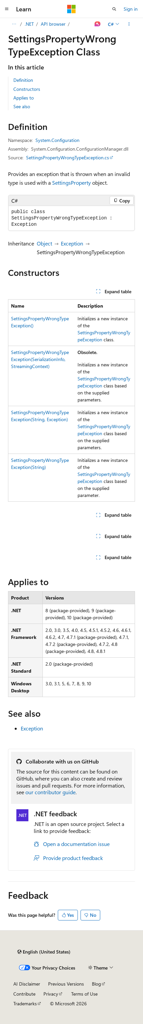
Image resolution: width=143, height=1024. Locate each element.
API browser (53, 24)
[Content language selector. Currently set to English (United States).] (44, 952)
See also (21, 106)
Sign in (131, 9)
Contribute (24, 994)
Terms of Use (84, 994)
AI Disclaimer (26, 984)
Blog (96, 984)
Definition (23, 80)
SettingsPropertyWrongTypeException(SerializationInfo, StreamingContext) (40, 359)
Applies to (23, 98)
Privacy (50, 994)
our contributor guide (50, 792)
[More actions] (129, 24)
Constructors (26, 89)
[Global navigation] (6, 9)
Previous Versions (66, 984)
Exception (72, 243)
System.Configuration (57, 140)
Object (44, 243)
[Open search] (114, 9)
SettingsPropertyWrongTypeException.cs (67, 157)
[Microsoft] (71, 9)
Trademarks (25, 1003)
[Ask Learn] (97, 24)
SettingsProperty (71, 182)
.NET (29, 24)
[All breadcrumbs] (14, 24)
